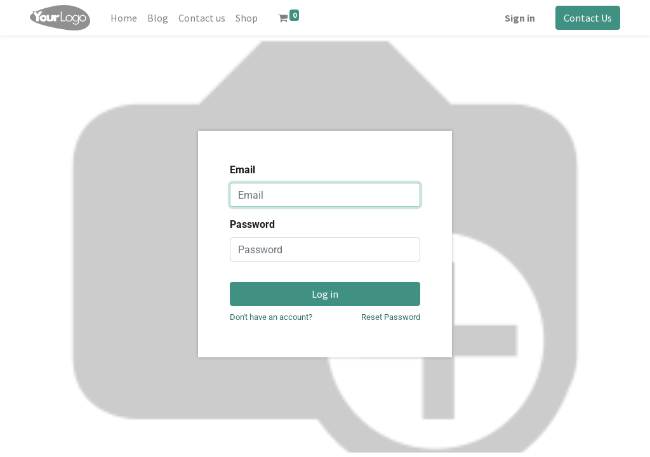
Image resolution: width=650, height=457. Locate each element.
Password (252, 224)
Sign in (520, 17)
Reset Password (390, 317)
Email (242, 170)
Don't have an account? (271, 317)
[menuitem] (123, 17)
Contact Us (588, 17)
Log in (325, 294)
